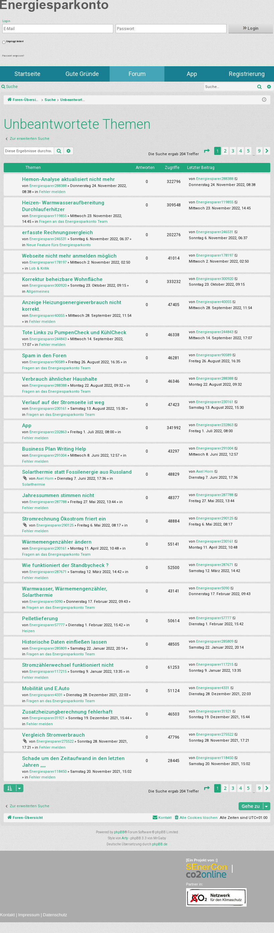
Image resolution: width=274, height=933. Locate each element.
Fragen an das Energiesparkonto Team (73, 221)
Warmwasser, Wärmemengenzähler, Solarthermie (64, 592)
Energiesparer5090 (45, 601)
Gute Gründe (82, 73)
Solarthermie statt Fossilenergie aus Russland (77, 472)
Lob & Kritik (39, 268)
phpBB (119, 832)
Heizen (28, 631)
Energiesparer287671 (47, 572)
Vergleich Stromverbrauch (53, 735)
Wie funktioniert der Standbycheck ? (65, 565)
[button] (206, 151)
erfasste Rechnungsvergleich (57, 232)
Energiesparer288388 (47, 186)
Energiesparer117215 (47, 671)
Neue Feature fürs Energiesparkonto (58, 245)
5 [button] (248, 151)
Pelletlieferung (40, 619)
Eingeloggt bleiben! (14, 41)
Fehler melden (52, 192)
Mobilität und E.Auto (46, 688)
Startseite (27, 73)
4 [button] (240, 151)
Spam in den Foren (44, 356)
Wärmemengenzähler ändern (57, 542)
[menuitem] (196, 818)
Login (250, 28)
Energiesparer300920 (47, 285)
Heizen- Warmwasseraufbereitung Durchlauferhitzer (63, 206)
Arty (125, 838)
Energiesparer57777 (46, 625)
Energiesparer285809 (47, 648)
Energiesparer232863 (47, 432)
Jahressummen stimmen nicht (58, 495)
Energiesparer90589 (46, 362)
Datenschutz (55, 914)
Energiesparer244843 (47, 339)
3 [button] (233, 151)
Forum (137, 73)
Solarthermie (33, 484)
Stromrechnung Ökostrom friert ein (64, 519)
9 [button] (259, 151)
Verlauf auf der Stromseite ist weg (63, 402)
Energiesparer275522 (55, 741)
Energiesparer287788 (47, 502)
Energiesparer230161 (47, 408)
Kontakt (7, 914)
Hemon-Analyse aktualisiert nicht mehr (68, 179)
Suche (12, 86)
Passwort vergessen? (13, 56)
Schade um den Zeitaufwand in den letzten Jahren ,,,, (73, 761)
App (192, 73)
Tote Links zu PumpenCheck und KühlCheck (74, 333)
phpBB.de (159, 844)
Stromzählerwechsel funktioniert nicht (68, 665)
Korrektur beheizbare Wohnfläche (62, 279)
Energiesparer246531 (47, 239)
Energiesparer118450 (47, 771)
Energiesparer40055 (46, 315)
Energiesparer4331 (45, 695)
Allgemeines (37, 291)
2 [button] (225, 151)
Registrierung (247, 73)
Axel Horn (44, 478)
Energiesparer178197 (47, 262)
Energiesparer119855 (47, 216)
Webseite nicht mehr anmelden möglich (69, 256)
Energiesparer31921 (46, 718)
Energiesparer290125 (55, 525)
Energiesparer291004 (47, 455)
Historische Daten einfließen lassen (64, 642)
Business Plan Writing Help (54, 449)
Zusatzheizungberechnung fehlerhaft (67, 712)
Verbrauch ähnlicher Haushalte (59, 379)
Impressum (28, 914)
